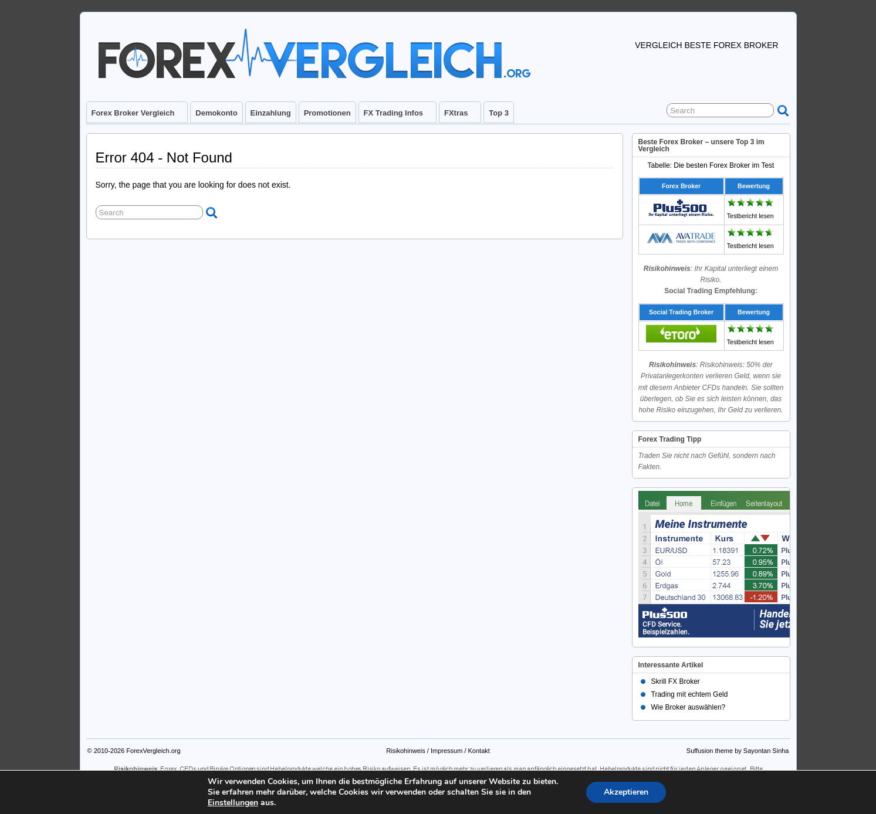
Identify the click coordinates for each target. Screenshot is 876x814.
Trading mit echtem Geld (689, 694)
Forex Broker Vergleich (138, 115)
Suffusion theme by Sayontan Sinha (737, 750)
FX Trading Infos (398, 115)
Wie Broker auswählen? (688, 707)
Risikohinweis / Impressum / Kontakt (438, 750)
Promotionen (327, 112)
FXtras (461, 115)
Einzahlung (271, 112)
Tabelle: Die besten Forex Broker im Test (711, 165)
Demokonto (216, 112)
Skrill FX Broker (675, 681)
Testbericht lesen (750, 215)
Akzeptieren (626, 792)
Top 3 (499, 112)
